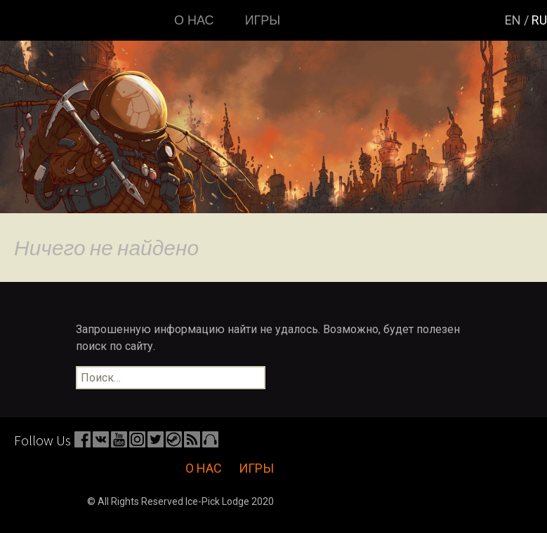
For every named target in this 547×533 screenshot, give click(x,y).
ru (539, 20)
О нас (194, 20)
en (513, 20)
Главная (43, 20)
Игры (263, 20)
